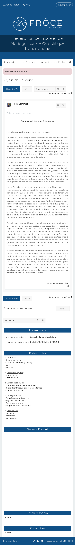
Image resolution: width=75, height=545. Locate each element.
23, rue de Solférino (18, 80)
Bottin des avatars (14, 403)
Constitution (11, 375)
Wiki (8, 365)
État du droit (12, 377)
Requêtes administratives (18, 398)
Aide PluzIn (11, 367)
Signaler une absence (16, 400)
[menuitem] (26, 4)
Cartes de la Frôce (14, 390)
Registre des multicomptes (18, 405)
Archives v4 (11, 418)
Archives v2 (11, 413)
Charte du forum (13, 360)
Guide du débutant (14, 362)
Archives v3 (11, 415)
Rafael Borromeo (20, 104)
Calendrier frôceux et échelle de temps (24, 388)
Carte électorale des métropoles (21, 385)
